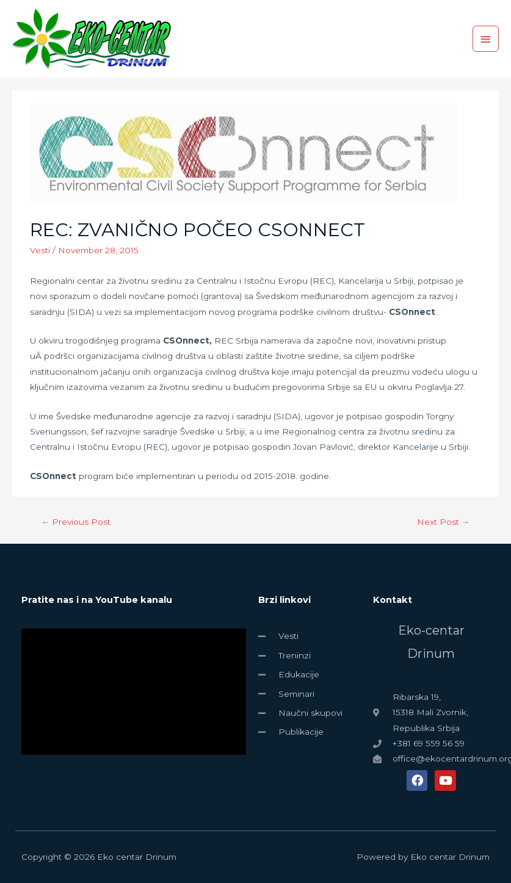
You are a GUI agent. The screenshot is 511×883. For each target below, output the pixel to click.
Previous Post (76, 522)
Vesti (40, 250)
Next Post (443, 522)
